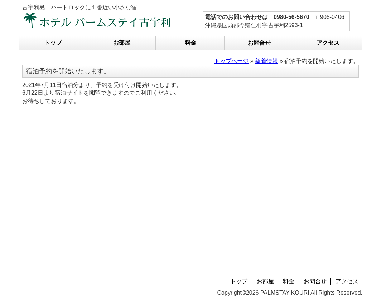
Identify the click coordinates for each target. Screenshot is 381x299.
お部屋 (121, 43)
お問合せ (259, 43)
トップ (53, 43)
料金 (190, 43)
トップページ (231, 61)
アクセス (328, 43)
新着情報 (266, 61)
